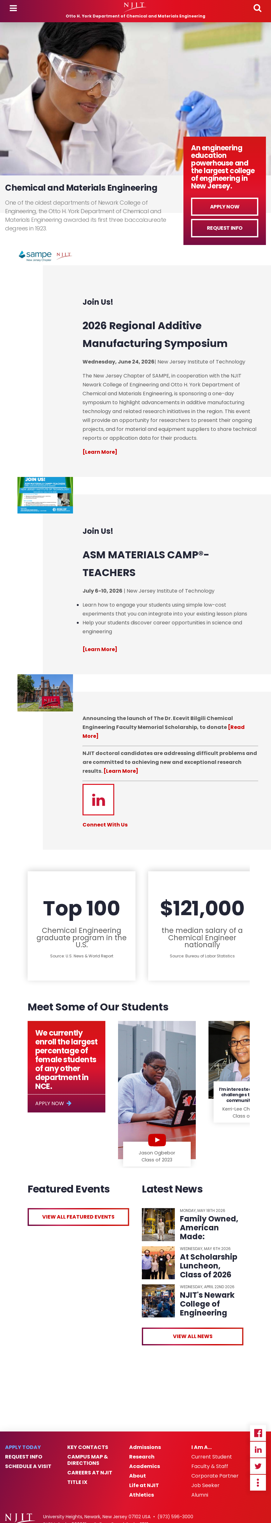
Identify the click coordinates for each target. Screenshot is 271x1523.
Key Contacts (87, 1447)
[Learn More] (120, 771)
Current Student (211, 1457)
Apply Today (23, 1447)
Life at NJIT (144, 1485)
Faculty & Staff (209, 1466)
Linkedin (258, 1450)
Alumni (199, 1495)
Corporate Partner (215, 1476)
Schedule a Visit (28, 1466)
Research (142, 1457)
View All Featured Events (78, 1216)
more (258, 1483)
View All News (193, 1336)
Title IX (77, 1482)
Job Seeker (205, 1485)
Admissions (145, 1447)
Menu (13, 8)
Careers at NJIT (89, 1473)
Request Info (224, 228)
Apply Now (224, 206)
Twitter (258, 1466)
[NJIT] (135, 8)
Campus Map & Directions (87, 1460)
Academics (144, 1466)
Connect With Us (105, 824)
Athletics (141, 1495)
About (137, 1476)
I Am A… (201, 1447)
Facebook (258, 1433)
